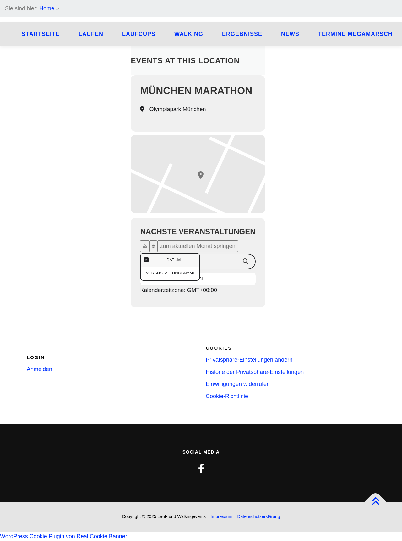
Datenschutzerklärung (258, 516)
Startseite (41, 34)
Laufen (91, 34)
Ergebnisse (242, 34)
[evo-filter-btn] (144, 246)
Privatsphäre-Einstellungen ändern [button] (249, 360)
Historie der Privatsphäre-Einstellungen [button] (255, 372)
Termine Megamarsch (355, 34)
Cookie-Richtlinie (227, 396)
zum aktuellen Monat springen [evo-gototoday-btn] (197, 246)
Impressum (221, 516)
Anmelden (39, 369)
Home (46, 8)
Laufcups (138, 34)
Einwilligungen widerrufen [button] (238, 384)
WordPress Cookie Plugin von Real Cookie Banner (63, 536)
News (290, 34)
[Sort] (153, 246)
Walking (188, 34)
